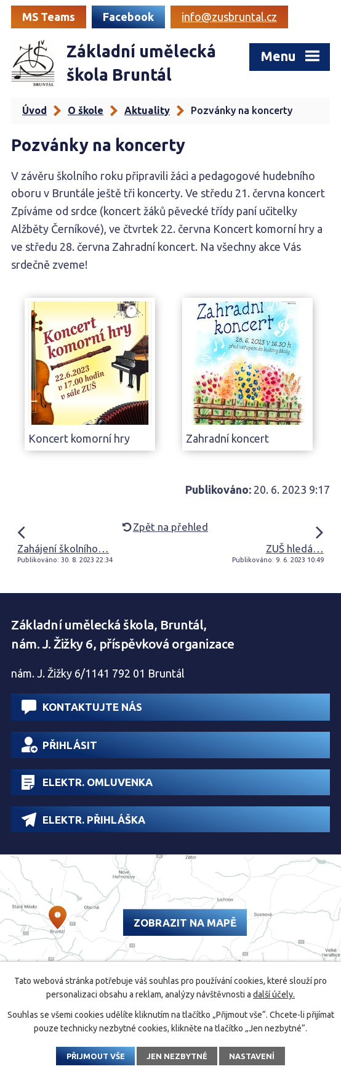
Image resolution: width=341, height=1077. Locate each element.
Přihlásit (59, 745)
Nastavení (252, 1056)
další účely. (274, 994)
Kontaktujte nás (82, 707)
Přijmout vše (95, 1056)
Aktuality (147, 110)
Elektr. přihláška (83, 820)
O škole (85, 110)
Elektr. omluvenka (87, 782)
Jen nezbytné (176, 1056)
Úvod (34, 110)
